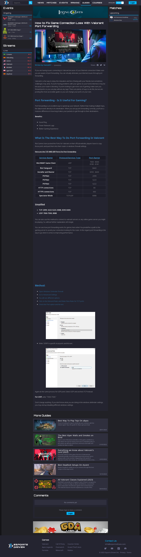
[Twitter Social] (105, 548)
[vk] (104, 65)
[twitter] (101, 65)
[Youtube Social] (112, 548)
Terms (129, 552)
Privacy (123, 552)
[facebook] (98, 65)
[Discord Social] (119, 548)
